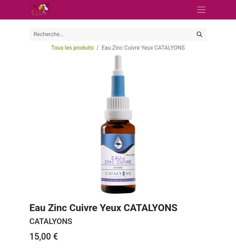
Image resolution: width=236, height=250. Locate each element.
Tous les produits (72, 47)
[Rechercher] (199, 34)
